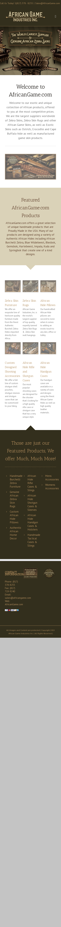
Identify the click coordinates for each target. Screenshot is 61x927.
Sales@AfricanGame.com (47, 3)
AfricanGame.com (14, 604)
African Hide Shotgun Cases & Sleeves (32, 503)
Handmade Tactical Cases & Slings (33, 540)
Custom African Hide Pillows (14, 517)
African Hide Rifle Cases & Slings (32, 483)
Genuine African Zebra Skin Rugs (14, 499)
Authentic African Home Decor (15, 533)
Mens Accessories (52, 477)
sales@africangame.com (18, 597)
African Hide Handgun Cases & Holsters (32, 522)
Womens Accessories (52, 486)
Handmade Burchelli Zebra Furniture (16, 481)
